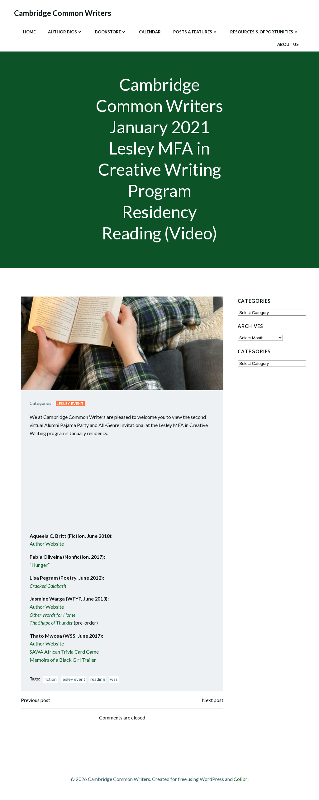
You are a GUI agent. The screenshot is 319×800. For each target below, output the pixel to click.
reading (99, 681)
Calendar (149, 30)
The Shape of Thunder (52, 624)
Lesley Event (71, 405)
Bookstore (110, 30)
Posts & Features (195, 30)
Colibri (241, 781)
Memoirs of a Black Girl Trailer (64, 661)
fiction (52, 681)
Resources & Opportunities (264, 30)
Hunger (41, 566)
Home (28, 30)
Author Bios (64, 30)
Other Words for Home (54, 616)
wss (115, 681)
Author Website (48, 545)
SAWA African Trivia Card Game (65, 653)
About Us (287, 43)
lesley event (75, 681)
